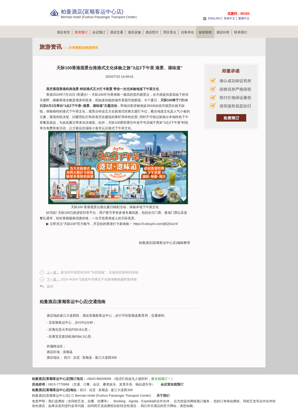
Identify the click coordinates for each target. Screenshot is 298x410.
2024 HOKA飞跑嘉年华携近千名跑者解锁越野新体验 (92, 279)
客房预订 (82, 32)
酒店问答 (224, 32)
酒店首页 (64, 32)
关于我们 (163, 395)
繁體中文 (243, 18)
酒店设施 (135, 32)
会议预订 (100, 32)
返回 (50, 286)
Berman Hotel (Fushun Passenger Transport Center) (113, 395)
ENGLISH (214, 18)
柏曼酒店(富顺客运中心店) (158, 243)
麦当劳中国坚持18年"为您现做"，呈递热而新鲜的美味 (92, 272)
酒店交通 (117, 32)
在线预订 (161, 379)
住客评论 (188, 32)
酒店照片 (153, 32)
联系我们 (240, 32)
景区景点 (171, 32)
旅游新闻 (206, 32)
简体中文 (229, 18)
